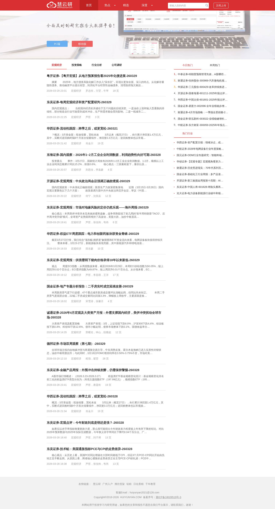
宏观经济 (57, 65)
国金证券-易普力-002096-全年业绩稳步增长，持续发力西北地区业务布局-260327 (203, 106)
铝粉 (129, 484)
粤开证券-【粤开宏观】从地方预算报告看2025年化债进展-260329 (92, 76)
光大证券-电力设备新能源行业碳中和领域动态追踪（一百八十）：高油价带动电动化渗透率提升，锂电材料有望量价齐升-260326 (200, 193)
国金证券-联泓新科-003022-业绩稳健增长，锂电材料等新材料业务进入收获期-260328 (203, 118)
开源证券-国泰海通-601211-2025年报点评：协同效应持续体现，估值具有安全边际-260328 (203, 93)
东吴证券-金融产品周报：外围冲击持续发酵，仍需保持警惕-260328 (93, 370)
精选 (126, 5)
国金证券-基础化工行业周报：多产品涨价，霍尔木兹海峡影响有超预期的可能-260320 (200, 174)
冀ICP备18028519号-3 (168, 497)
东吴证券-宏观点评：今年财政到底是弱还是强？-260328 (85, 422)
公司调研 (117, 65)
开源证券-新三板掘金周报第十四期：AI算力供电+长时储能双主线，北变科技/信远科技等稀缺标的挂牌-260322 (200, 180)
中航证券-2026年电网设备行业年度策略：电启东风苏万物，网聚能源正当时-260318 (200, 148)
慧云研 (97, 484)
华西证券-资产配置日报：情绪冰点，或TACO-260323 (200, 142)
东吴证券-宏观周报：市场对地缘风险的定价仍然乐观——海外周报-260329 (98, 207)
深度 (144, 5)
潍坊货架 (120, 484)
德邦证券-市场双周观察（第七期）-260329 (76, 344)
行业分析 (97, 65)
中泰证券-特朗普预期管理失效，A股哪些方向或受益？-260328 (203, 74)
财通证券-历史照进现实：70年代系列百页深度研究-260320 (200, 167)
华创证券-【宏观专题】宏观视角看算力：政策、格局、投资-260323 (200, 161)
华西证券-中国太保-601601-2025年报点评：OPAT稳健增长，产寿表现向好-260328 (203, 99)
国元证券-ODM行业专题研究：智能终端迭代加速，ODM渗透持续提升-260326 (200, 155)
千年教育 (150, 484)
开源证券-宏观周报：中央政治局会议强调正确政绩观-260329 (88, 181)
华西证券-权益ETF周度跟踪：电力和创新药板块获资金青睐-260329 (93, 234)
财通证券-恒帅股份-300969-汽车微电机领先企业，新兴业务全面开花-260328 (203, 80)
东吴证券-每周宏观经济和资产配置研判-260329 (79, 102)
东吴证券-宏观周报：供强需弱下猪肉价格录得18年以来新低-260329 (93, 260)
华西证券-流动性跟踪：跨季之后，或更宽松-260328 (82, 396)
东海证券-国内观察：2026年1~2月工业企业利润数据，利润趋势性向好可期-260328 (104, 155)
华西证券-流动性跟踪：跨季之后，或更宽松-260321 (82, 128)
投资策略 (77, 65)
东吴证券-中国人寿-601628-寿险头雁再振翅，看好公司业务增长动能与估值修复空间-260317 (200, 186)
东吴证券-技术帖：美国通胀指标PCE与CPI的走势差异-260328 (89, 449)
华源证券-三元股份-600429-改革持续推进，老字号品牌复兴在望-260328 (203, 86)
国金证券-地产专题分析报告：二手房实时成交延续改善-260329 (90, 286)
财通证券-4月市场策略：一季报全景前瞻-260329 (203, 112)
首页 (89, 5)
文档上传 (221, 5)
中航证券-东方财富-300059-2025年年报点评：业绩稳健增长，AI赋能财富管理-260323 (203, 125)
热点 (107, 5)
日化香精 (138, 484)
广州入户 (108, 484)
